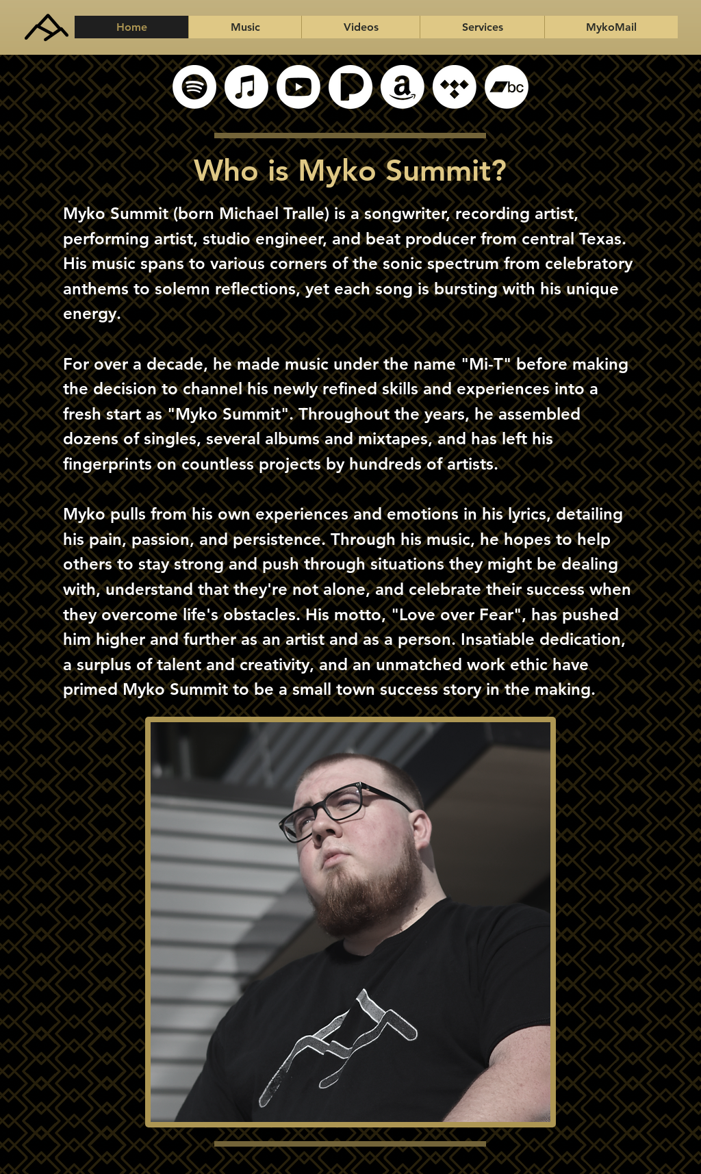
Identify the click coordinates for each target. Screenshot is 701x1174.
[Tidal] (454, 87)
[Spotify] (194, 87)
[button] (244, 27)
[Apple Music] (246, 87)
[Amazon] (402, 87)
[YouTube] (298, 87)
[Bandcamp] (506, 87)
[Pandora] (350, 87)
